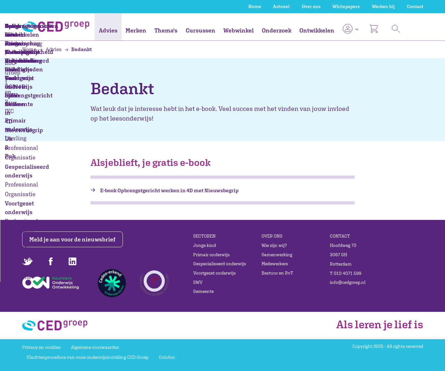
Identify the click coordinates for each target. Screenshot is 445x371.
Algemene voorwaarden (95, 347)
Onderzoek (276, 30)
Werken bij (383, 6)
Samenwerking (276, 254)
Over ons (311, 6)
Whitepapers (346, 6)
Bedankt (78, 49)
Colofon (167, 357)
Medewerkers (274, 263)
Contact (415, 6)
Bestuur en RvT (277, 273)
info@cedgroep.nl (347, 282)
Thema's (165, 30)
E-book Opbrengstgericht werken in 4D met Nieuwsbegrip (169, 190)
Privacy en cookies (41, 347)
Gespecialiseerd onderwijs (219, 263)
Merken (135, 30)
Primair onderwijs (211, 254)
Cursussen (200, 30)
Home (254, 6)
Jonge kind (204, 245)
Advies (108, 30)
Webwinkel (238, 30)
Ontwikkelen (316, 30)
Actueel (281, 6)
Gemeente (203, 291)
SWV (197, 282)
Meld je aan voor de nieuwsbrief (72, 239)
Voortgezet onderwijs (214, 273)
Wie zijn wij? (274, 245)
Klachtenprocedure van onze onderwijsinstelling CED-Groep (88, 357)
